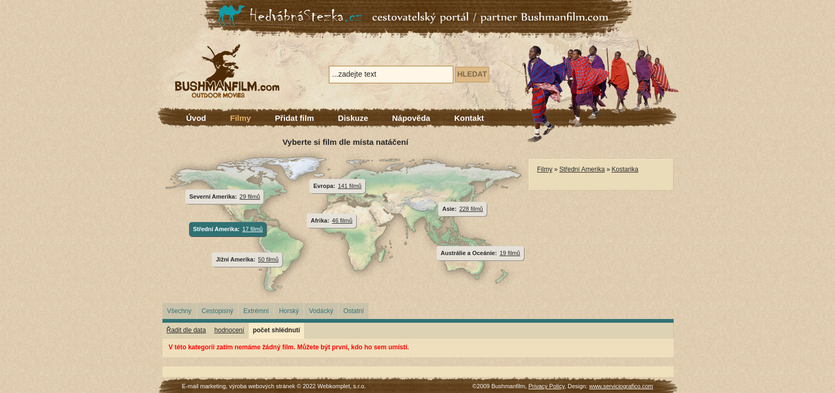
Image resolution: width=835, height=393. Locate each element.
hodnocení (229, 330)
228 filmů (471, 209)
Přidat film (294, 117)
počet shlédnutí (276, 330)
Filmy (240, 117)
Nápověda (411, 117)
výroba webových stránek (262, 386)
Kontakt (469, 117)
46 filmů (342, 220)
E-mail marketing (204, 386)
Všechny (179, 311)
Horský (289, 311)
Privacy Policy (546, 386)
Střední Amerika (581, 169)
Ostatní (353, 311)
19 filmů (510, 253)
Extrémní (256, 311)
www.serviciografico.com (621, 386)
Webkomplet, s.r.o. (341, 386)
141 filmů (350, 186)
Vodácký (321, 311)
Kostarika (625, 169)
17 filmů (252, 229)
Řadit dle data (186, 330)
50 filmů (268, 259)
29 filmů (250, 196)
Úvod (196, 117)
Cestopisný (217, 311)
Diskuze (353, 117)
